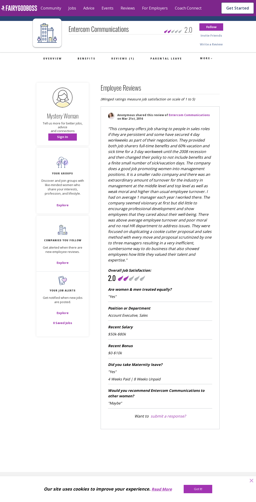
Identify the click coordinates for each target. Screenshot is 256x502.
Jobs (72, 8)
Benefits (87, 58)
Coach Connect (188, 8)
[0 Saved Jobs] (62, 322)
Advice (88, 8)
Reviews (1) (122, 58)
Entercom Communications (189, 115)
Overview (52, 58)
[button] (211, 27)
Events (107, 8)
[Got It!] (198, 489)
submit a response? (168, 416)
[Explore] (62, 205)
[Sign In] (62, 137)
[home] (19, 8)
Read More (162, 489)
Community (51, 8)
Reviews (128, 8)
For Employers (155, 8)
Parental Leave (166, 58)
